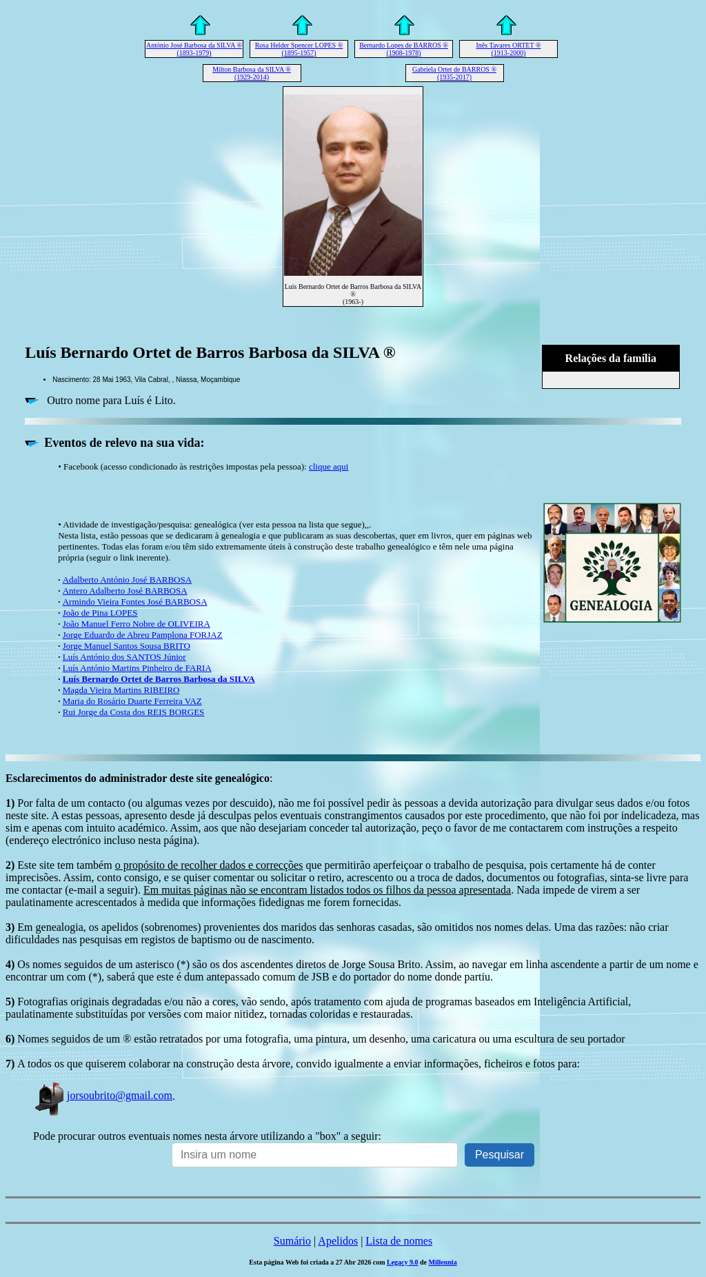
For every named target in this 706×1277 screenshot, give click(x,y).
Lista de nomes (398, 1241)
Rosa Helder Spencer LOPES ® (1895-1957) (299, 49)
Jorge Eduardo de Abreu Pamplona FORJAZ (143, 635)
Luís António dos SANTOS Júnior (124, 657)
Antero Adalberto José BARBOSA (125, 590)
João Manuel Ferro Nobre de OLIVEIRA (136, 624)
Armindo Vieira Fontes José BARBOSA (135, 601)
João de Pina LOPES (100, 612)
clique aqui (328, 466)
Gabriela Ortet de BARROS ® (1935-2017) (454, 73)
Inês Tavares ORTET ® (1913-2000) (508, 49)
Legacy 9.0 (402, 1262)
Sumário (292, 1241)
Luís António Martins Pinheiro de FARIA (137, 668)
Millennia (443, 1262)
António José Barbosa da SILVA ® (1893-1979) (194, 49)
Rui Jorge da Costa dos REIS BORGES (134, 712)
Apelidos (338, 1241)
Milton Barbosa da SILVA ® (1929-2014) (251, 73)
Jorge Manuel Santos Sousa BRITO (126, 646)
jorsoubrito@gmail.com (102, 1095)
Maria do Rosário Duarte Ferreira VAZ (132, 701)
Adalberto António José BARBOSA (127, 579)
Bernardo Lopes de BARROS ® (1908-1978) (403, 49)
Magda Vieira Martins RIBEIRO (121, 690)
